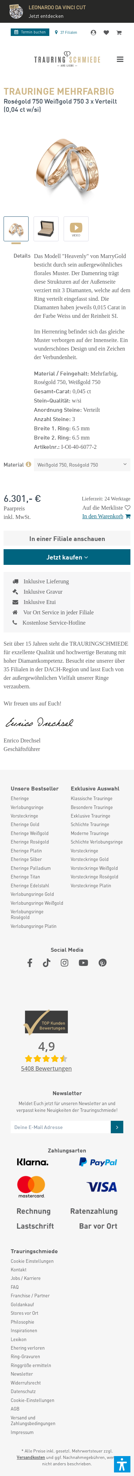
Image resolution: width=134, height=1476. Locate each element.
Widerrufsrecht (26, 1383)
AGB (15, 1409)
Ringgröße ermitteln (31, 1365)
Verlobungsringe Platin (33, 926)
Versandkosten (31, 1457)
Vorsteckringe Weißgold (94, 868)
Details (22, 255)
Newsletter (22, 1374)
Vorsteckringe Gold (90, 859)
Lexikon (18, 1339)
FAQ (15, 1287)
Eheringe (20, 798)
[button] (122, 1464)
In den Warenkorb (106, 516)
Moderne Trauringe (90, 833)
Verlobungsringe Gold (32, 894)
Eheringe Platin (26, 850)
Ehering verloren (28, 1348)
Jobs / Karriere (26, 1278)
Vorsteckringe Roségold (94, 876)
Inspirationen (24, 1330)
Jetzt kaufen (64, 556)
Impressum (22, 1432)
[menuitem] (37, 798)
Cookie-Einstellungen (32, 1400)
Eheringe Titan (25, 876)
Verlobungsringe (27, 807)
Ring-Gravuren (25, 1356)
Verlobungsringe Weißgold (37, 903)
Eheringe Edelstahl (30, 885)
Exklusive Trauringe (90, 816)
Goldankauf (22, 1304)
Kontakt (18, 1269)
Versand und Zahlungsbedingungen (33, 1420)
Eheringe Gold (25, 824)
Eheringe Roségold (30, 842)
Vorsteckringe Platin (91, 885)
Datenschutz (23, 1391)
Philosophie (22, 1322)
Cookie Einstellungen (32, 1261)
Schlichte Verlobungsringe (97, 842)
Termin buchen (30, 32)
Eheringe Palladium (31, 868)
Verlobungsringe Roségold (27, 914)
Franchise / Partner (30, 1295)
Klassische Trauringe (92, 798)
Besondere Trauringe (92, 807)
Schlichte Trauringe (90, 824)
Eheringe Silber (26, 859)
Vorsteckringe (24, 816)
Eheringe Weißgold (30, 833)
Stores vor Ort (24, 1313)
